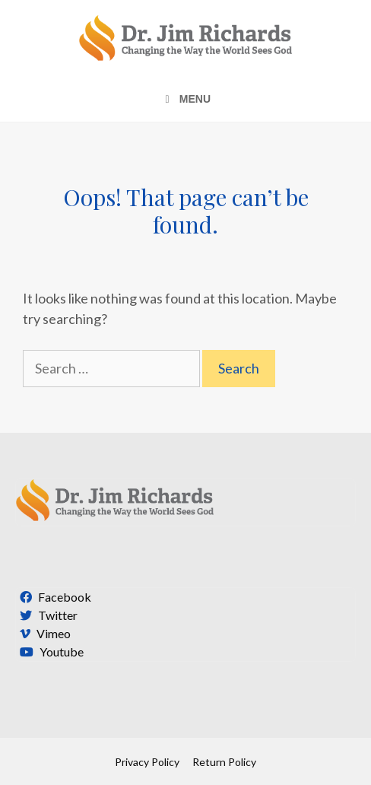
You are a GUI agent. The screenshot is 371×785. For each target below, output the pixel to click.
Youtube (50, 651)
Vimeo (43, 633)
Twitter (47, 615)
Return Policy (224, 761)
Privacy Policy (147, 761)
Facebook (53, 597)
